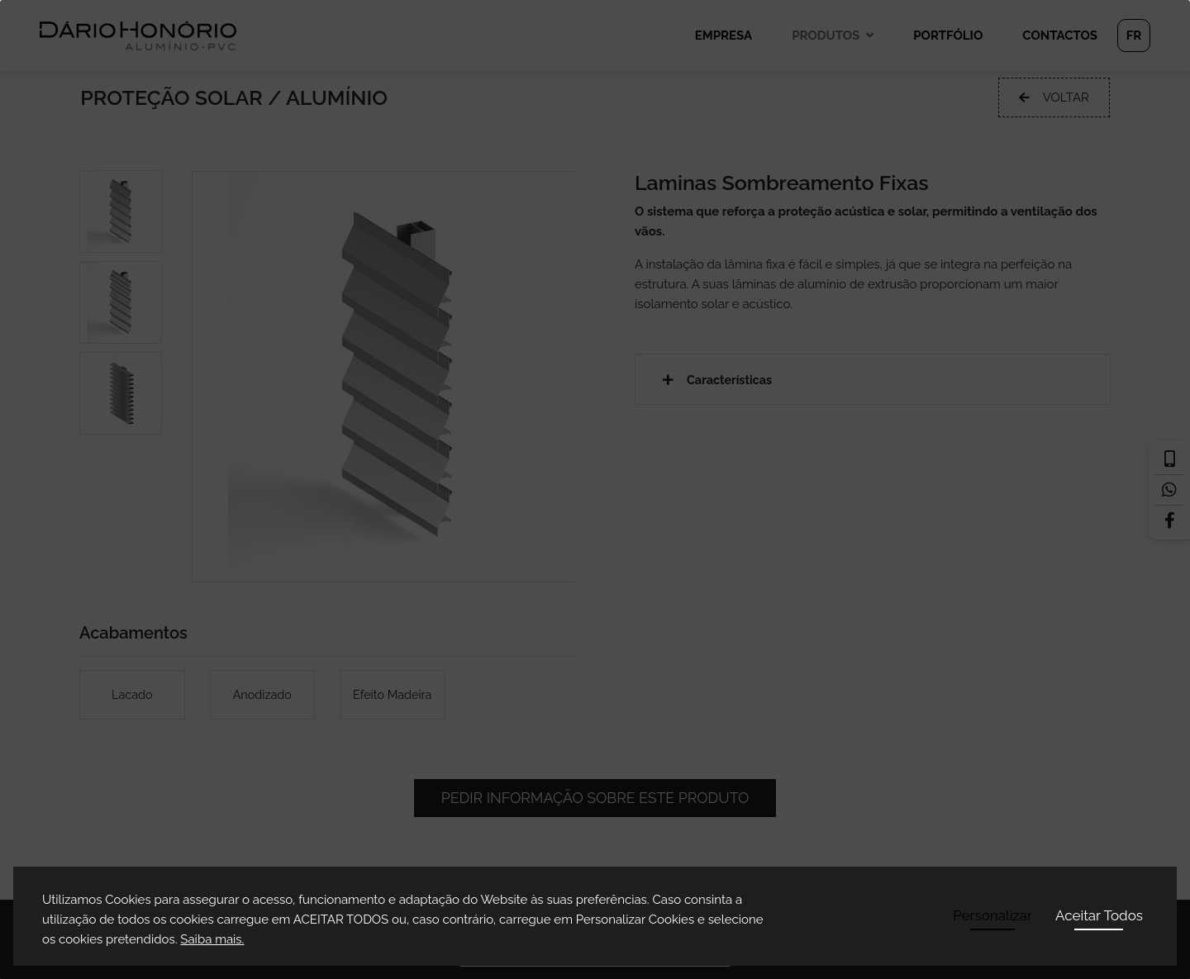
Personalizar (992, 915)
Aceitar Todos (1099, 915)
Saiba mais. (212, 939)
